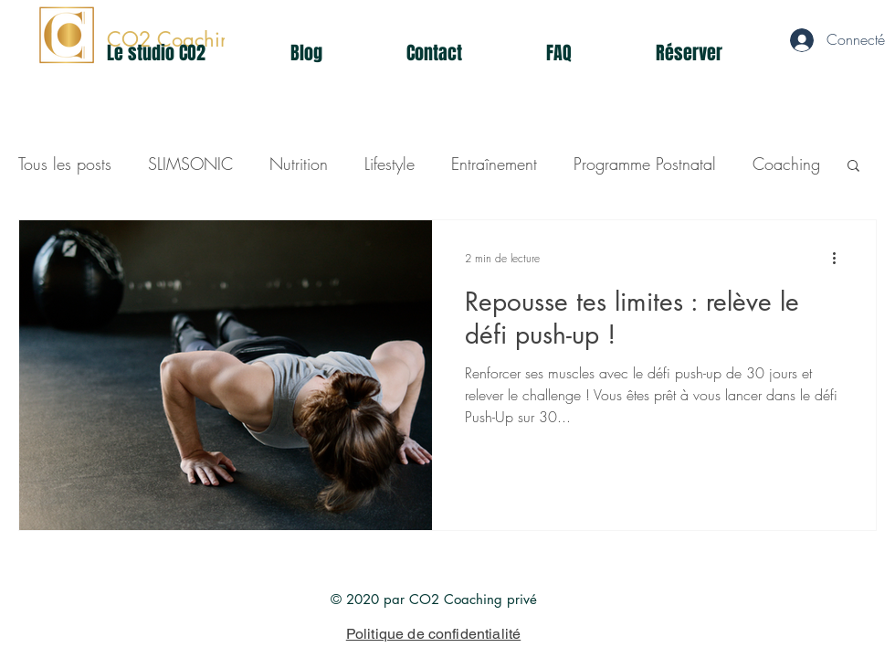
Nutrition (298, 164)
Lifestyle (389, 164)
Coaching (786, 164)
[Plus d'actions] (840, 258)
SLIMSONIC (190, 164)
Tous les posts (64, 164)
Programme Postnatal (645, 164)
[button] (853, 166)
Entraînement (494, 164)
